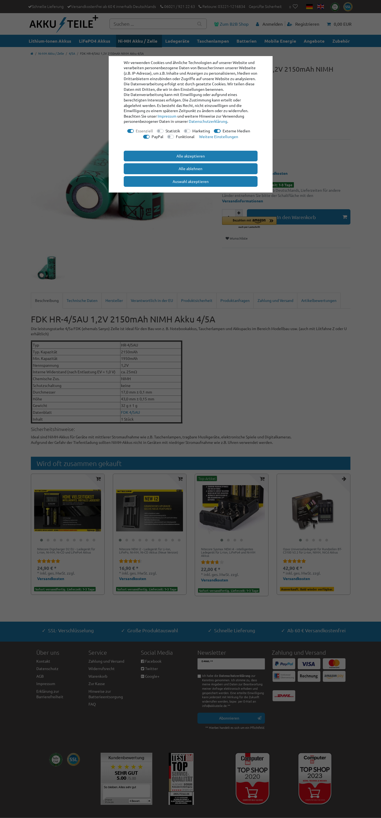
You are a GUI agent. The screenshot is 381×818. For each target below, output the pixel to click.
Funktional (185, 136)
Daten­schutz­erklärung (208, 121)
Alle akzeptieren (190, 155)
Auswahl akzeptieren (191, 181)
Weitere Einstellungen (218, 136)
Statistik (173, 130)
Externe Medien (236, 130)
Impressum (167, 115)
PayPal (157, 136)
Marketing (201, 130)
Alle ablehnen (190, 168)
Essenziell (144, 130)
